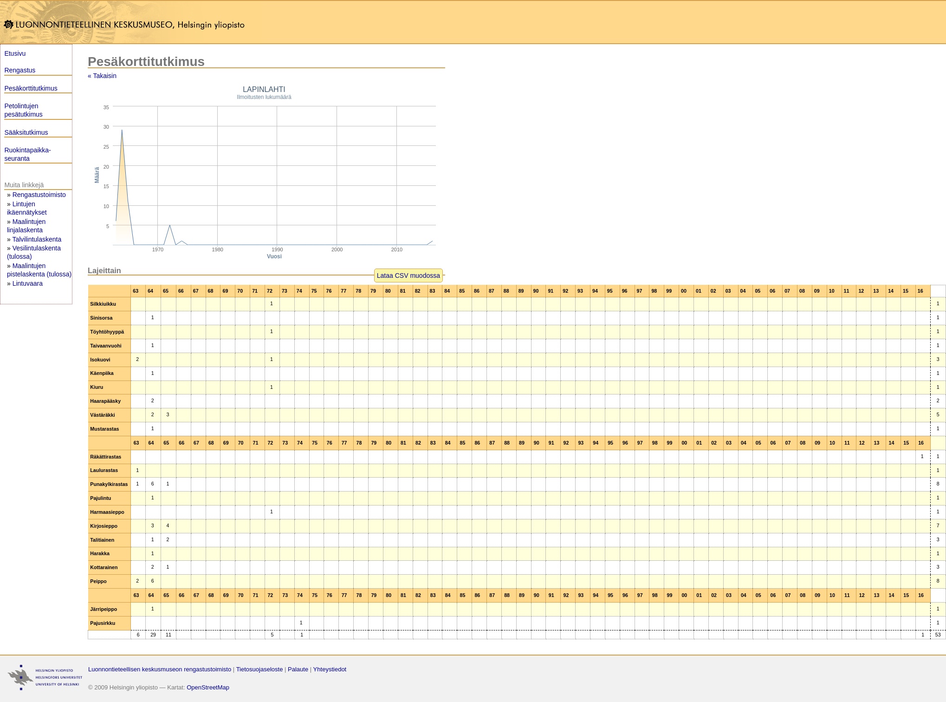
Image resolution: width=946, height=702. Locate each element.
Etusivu (15, 53)
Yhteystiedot (330, 669)
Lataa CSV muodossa (408, 275)
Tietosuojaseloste (259, 669)
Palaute (298, 669)
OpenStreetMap (208, 687)
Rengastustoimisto (39, 194)
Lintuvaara (28, 283)
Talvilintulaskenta (36, 239)
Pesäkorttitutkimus (30, 88)
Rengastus (19, 70)
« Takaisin (102, 75)
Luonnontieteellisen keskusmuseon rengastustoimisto (159, 669)
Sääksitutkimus (26, 132)
